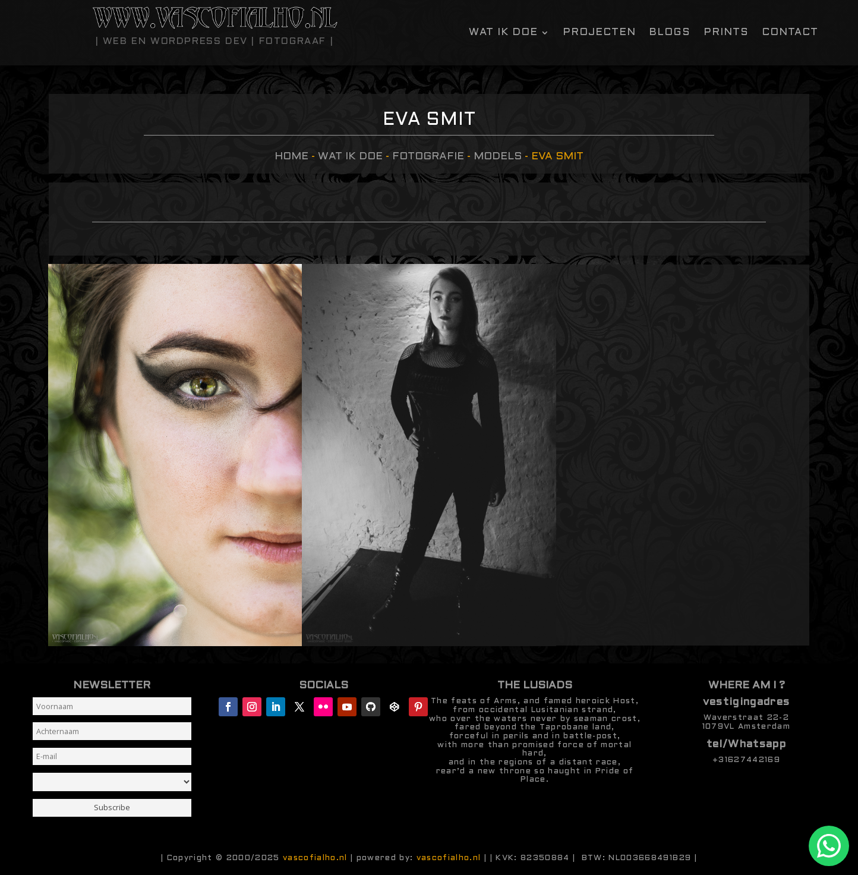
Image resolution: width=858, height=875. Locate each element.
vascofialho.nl (315, 858)
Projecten (599, 33)
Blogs (669, 33)
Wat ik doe (503, 33)
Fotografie (428, 157)
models (498, 157)
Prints (726, 33)
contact (790, 33)
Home (291, 157)
